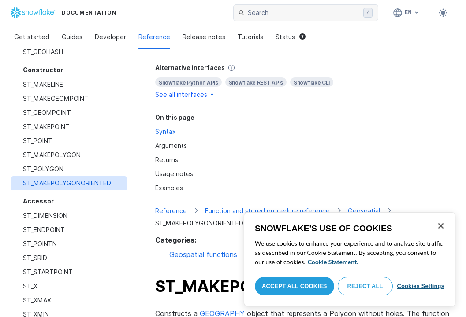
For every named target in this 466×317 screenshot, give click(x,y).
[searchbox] (304, 13)
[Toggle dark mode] (443, 13)
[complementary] (303, 81)
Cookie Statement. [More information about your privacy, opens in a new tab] (333, 261)
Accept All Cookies (294, 286)
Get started (31, 37)
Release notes (204, 37)
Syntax (165, 131)
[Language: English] (406, 13)
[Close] (441, 226)
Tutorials (250, 37)
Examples (169, 188)
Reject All (365, 286)
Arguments (171, 145)
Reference (154, 37)
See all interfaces (185, 94)
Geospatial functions (203, 254)
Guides (72, 37)
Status (291, 37)
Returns (166, 159)
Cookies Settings (420, 286)
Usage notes (174, 173)
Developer (110, 37)
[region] (349, 259)
